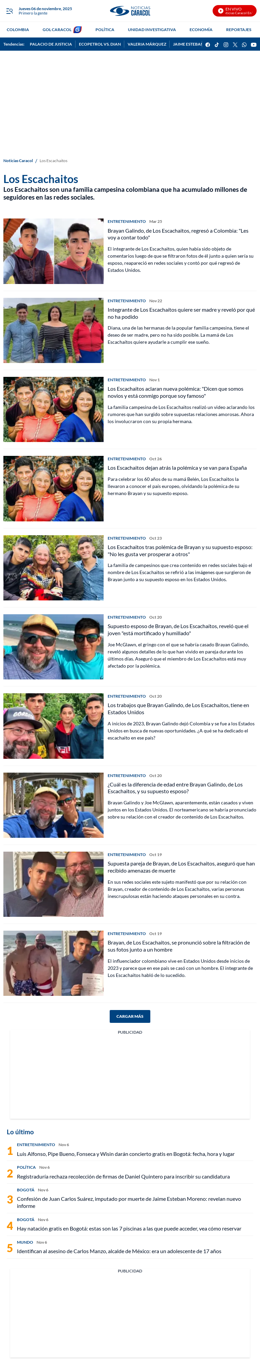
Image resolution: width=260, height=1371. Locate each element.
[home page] (130, 11)
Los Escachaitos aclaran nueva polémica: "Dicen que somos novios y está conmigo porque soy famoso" (175, 392)
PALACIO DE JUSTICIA (51, 44)
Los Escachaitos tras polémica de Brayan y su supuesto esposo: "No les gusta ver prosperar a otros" (180, 550)
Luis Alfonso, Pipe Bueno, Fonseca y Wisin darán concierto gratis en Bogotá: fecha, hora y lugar (126, 1153)
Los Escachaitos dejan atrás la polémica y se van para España (177, 467)
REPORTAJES (238, 29)
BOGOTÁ (26, 1189)
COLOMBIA (18, 29)
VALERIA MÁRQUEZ (147, 44)
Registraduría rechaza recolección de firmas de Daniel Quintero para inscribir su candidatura (123, 1176)
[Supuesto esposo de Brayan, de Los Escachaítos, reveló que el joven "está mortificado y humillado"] (53, 646)
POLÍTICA (104, 29)
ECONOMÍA (201, 29)
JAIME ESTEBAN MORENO (198, 44)
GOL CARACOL (57, 29)
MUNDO (25, 1242)
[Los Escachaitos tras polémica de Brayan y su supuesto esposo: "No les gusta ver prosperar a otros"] (53, 567)
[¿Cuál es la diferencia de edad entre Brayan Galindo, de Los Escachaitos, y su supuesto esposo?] (53, 805)
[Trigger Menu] (9, 11)
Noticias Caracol (18, 160)
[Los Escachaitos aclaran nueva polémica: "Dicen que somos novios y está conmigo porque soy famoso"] (53, 409)
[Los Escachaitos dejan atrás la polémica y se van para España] (53, 488)
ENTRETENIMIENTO (127, 221)
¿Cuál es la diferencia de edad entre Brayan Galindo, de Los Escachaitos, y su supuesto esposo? (175, 788)
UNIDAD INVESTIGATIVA (152, 29)
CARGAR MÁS (130, 1016)
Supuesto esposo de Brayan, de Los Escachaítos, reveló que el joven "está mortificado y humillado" (178, 629)
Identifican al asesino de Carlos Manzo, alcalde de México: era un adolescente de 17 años (119, 1251)
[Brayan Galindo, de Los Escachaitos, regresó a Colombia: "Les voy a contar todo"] (53, 251)
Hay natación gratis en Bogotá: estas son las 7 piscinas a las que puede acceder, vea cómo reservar (129, 1228)
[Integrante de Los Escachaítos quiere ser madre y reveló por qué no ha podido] (53, 330)
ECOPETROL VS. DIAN (100, 44)
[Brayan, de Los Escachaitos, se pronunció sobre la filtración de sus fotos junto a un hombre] (53, 963)
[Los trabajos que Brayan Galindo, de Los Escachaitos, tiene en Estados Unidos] (53, 725)
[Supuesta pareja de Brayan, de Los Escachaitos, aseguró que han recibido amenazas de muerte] (53, 884)
